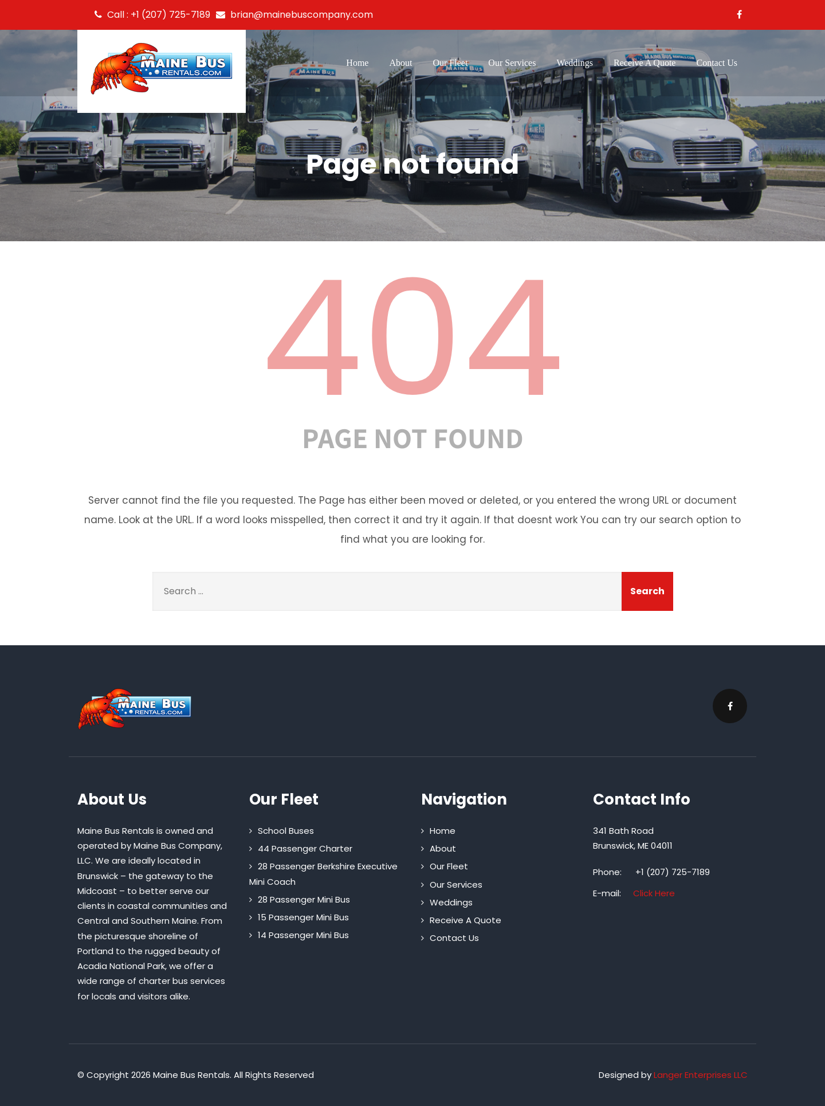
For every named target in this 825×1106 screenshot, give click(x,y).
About (400, 63)
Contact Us (716, 63)
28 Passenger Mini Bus (304, 899)
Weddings (574, 63)
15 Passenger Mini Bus (303, 917)
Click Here (654, 893)
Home (357, 63)
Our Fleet (450, 63)
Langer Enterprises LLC (701, 1075)
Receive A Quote (644, 63)
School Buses (286, 831)
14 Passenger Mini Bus (303, 935)
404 (412, 338)
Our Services (512, 63)
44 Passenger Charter (305, 848)
